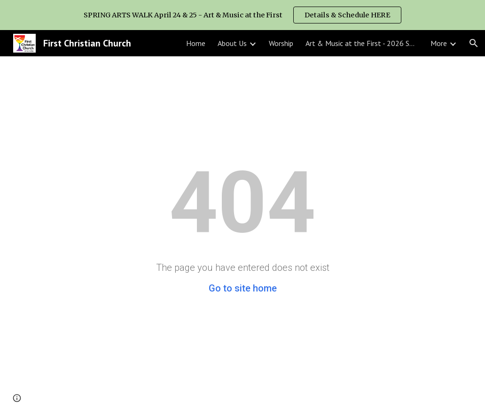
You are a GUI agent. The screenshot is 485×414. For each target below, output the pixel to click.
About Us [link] (232, 43)
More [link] (438, 43)
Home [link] (195, 43)
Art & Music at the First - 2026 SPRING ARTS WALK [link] (361, 43)
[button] (473, 43)
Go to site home (243, 288)
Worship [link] (281, 43)
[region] (242, 15)
